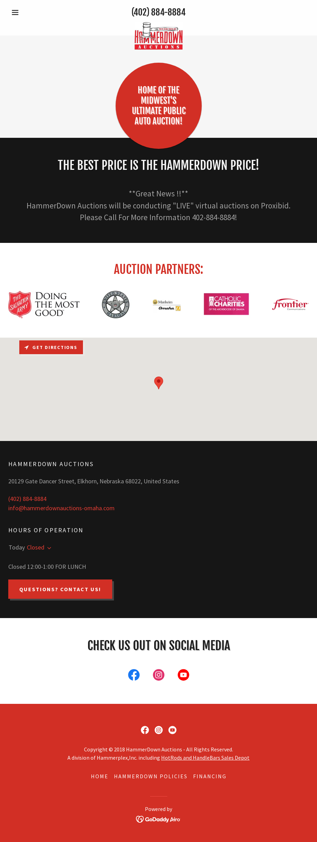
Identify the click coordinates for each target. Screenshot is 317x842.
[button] (30, 12)
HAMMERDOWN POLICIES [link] (151, 776)
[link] (158, 25)
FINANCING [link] (209, 776)
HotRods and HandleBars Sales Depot (205, 757)
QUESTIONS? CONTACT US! (60, 589)
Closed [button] (35, 547)
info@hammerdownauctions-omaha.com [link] (61, 508)
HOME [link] (99, 776)
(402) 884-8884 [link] (158, 12)
